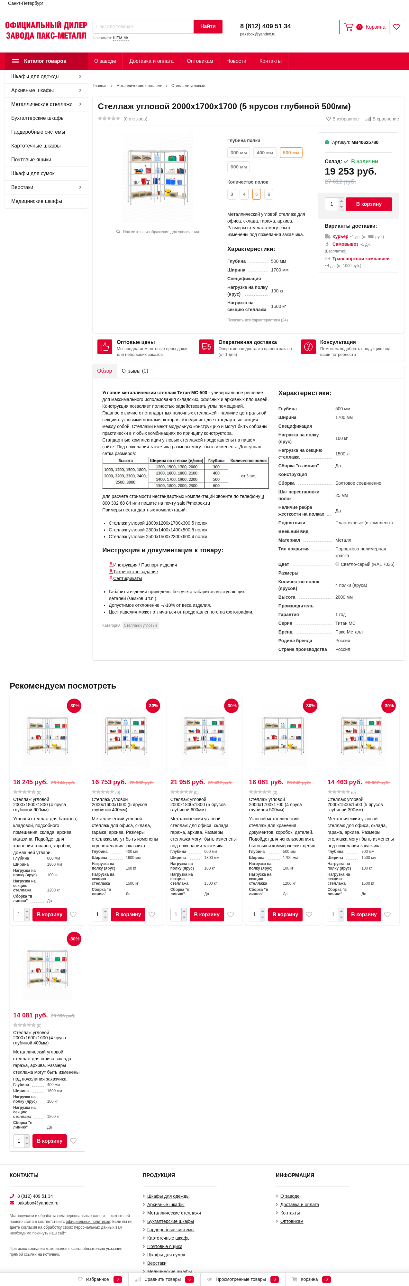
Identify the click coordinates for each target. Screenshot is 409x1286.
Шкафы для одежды (35, 76)
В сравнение (382, 118)
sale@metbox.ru (193, 503)
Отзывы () (135, 371)
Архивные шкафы (32, 90)
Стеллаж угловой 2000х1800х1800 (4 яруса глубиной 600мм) (39, 804)
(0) (27, 792)
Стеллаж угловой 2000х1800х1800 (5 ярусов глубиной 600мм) (198, 804)
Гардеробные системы (38, 132)
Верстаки (22, 187)
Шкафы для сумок (33, 173)
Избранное (100, 1279)
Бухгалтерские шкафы (38, 118)
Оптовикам (200, 61)
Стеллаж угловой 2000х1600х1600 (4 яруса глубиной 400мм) (39, 1037)
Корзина (311, 1279)
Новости (236, 61)
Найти (208, 26)
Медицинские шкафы (36, 201)
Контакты (270, 61)
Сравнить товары (164, 1279)
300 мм (239, 152)
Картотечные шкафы (36, 145)
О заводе (105, 61)
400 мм (265, 152)
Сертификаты (127, 578)
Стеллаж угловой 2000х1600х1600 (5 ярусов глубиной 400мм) (119, 804)
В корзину (369, 204)
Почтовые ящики (31, 159)
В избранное (342, 118)
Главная (100, 85)
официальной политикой (88, 1221)
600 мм (239, 166)
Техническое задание (135, 571)
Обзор (104, 371)
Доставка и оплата (151, 61)
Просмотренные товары (243, 1279)
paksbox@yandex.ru (258, 34)
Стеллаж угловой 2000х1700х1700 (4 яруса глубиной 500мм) (275, 804)
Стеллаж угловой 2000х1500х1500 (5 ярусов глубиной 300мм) (355, 804)
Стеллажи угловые (188, 85)
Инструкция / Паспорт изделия (145, 564)
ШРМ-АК (121, 38)
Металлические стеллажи (42, 104)
